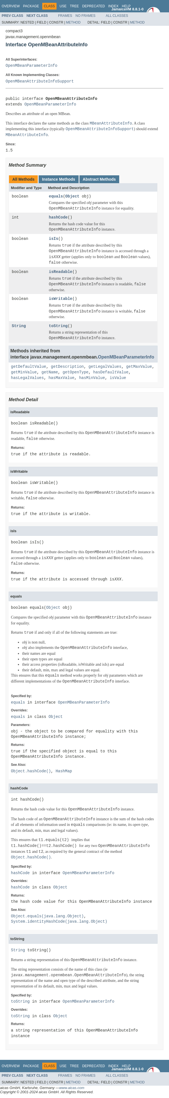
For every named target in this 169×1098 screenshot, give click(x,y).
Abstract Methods (99, 179)
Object (72, 196)
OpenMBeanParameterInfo (31, 65)
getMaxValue (139, 366)
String (19, 326)
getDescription (67, 366)
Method (73, 22)
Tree (74, 6)
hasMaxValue (61, 378)
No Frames (85, 16)
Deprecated (93, 6)
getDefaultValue (28, 366)
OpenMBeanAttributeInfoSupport (40, 81)
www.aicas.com (71, 1088)
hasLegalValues (27, 378)
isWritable (60, 299)
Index (113, 6)
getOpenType (75, 372)
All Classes (117, 16)
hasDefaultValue (110, 372)
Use (63, 6)
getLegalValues (104, 366)
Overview (11, 6)
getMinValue (24, 372)
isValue (118, 378)
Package (31, 6)
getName (49, 372)
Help (126, 6)
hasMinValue (92, 378)
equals (56, 196)
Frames (65, 16)
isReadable (60, 272)
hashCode (58, 217)
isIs (53, 239)
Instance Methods (58, 179)
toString (58, 326)
